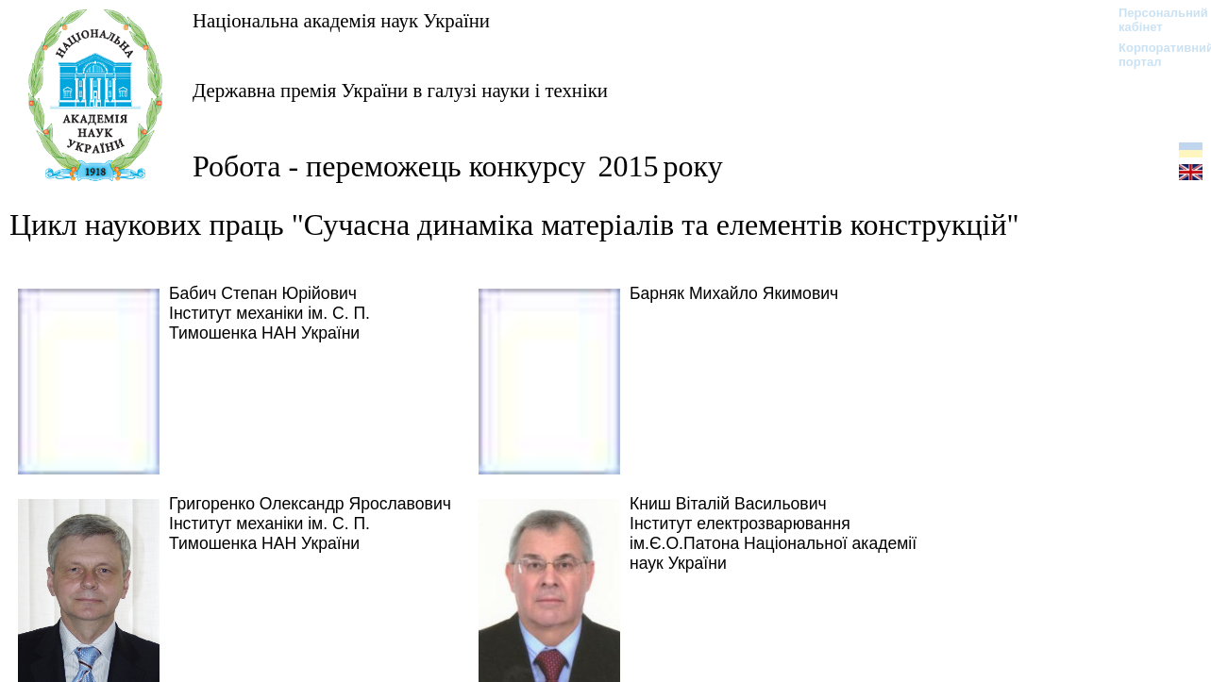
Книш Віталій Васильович (728, 503)
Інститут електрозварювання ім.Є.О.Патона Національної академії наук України (773, 543)
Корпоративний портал (1153, 55)
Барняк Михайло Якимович (734, 293)
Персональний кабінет (1153, 20)
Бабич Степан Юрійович (263, 293)
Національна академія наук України (341, 20)
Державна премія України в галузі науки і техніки (400, 90)
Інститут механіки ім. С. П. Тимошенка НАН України (269, 323)
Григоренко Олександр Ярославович (310, 503)
